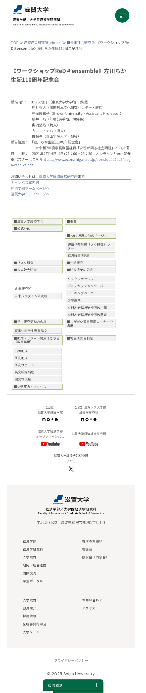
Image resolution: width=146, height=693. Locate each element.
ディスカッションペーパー (87, 285)
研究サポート (24, 364)
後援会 (87, 549)
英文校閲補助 (24, 372)
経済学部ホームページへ (30, 188)
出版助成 (21, 350)
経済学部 (29, 541)
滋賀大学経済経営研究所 (58, 176)
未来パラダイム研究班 (31, 296)
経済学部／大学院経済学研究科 (71, 509)
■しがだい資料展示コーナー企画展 (90, 323)
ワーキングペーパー (82, 292)
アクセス (88, 608)
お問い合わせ (92, 600)
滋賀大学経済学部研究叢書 (87, 314)
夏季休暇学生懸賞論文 (31, 330)
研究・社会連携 (35, 565)
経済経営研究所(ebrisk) (43, 42)
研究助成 (21, 357)
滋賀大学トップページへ (30, 193)
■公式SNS (22, 228)
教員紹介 (29, 608)
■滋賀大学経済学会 (28, 221)
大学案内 (29, 600)
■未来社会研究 (79, 42)
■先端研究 (75, 262)
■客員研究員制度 (80, 338)
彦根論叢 (74, 300)
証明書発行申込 (35, 624)
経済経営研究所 (79, 255)
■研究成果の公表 (80, 269)
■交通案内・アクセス (30, 386)
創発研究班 (23, 288)
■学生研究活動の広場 (30, 321)
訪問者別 (73, 684)
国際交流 (29, 573)
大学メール (31, 632)
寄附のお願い (92, 541)
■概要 (72, 221)
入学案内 (29, 557)
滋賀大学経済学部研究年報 (87, 307)
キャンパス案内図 (25, 182)
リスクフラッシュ (81, 278)
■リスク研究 (23, 262)
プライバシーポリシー (71, 660)
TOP (15, 42)
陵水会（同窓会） (95, 557)
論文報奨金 (23, 379)
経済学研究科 (33, 549)
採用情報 (29, 615)
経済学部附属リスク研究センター (89, 246)
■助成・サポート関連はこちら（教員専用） (37, 340)
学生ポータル (33, 580)
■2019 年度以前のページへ (87, 235)
